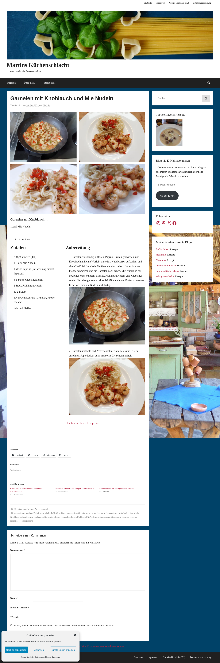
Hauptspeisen (20, 509)
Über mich (31, 82)
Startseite (148, 3)
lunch (73, 517)
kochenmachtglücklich (44, 517)
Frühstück (55, 513)
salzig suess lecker (165, 276)
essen (16, 513)
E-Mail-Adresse (19, 607)
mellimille (161, 254)
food (22, 513)
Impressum (56, 657)
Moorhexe (161, 260)
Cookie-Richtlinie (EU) (179, 3)
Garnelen (65, 513)
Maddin (46, 105)
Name (14, 598)
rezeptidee (15, 521)
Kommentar (17, 550)
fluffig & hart (162, 249)
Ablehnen (39, 650)
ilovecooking (111, 513)
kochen (29, 517)
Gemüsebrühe (84, 513)
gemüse (73, 513)
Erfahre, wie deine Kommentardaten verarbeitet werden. (96, 646)
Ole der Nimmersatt (166, 265)
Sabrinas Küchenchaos (167, 271)
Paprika (125, 517)
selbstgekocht (27, 521)
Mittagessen (102, 517)
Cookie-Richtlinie (27, 657)
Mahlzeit (81, 517)
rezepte (133, 517)
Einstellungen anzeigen (63, 650)
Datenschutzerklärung (43, 657)
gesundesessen (98, 513)
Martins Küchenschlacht (38, 65)
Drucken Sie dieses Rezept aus (82, 423)
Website (14, 617)
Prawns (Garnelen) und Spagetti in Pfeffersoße (74, 489)
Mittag (30, 509)
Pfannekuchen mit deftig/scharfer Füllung (116, 489)
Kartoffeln (134, 513)
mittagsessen (115, 517)
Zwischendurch (41, 509)
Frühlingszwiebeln (41, 513)
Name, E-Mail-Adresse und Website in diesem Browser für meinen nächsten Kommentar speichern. (64, 625)
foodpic (29, 513)
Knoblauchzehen (17, 517)
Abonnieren (167, 195)
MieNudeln (91, 517)
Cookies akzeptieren (16, 650)
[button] (74, 635)
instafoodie (123, 513)
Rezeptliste (50, 82)
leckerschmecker (62, 517)
